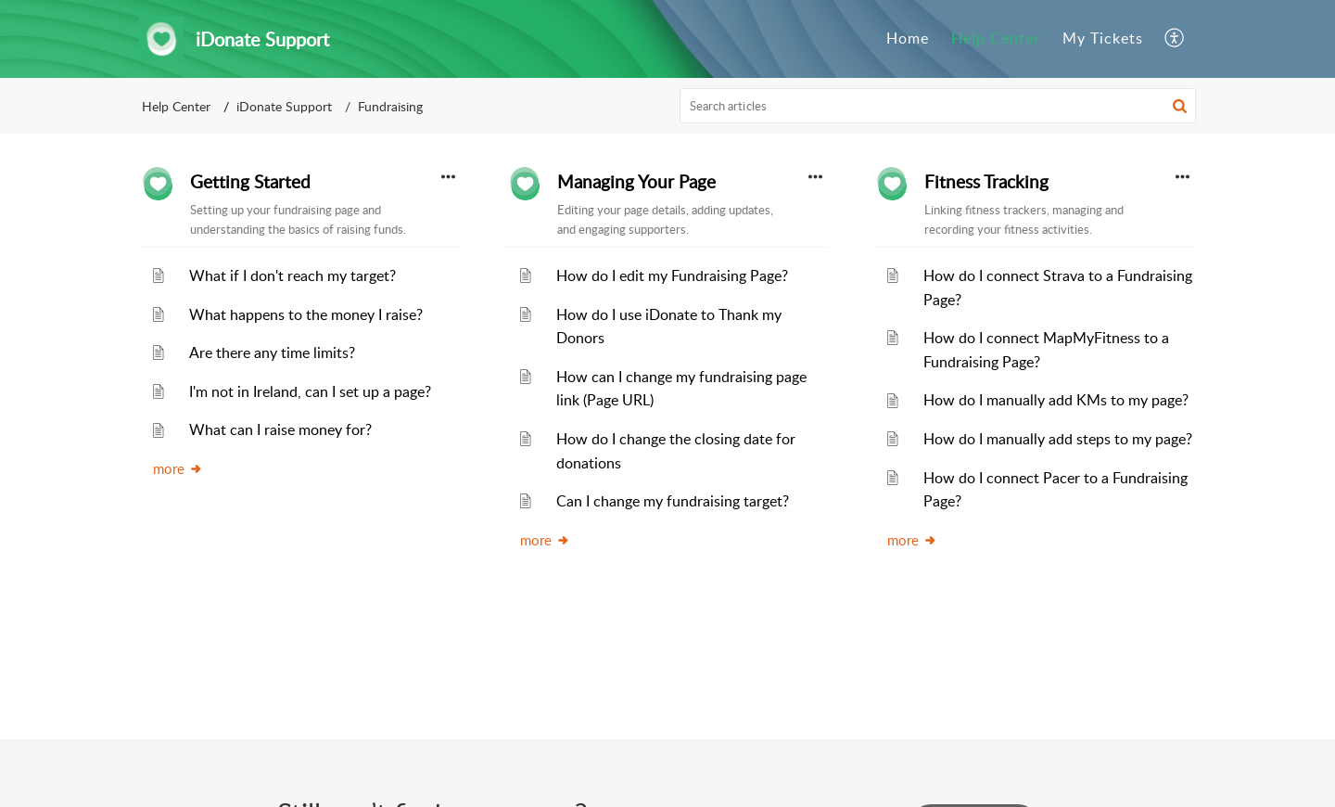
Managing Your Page (636, 182)
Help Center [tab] (995, 38)
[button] (1175, 39)
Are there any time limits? (272, 352)
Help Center (176, 106)
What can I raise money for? (280, 429)
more (178, 468)
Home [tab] (907, 38)
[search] (938, 105)
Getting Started (250, 182)
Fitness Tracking (986, 182)
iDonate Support (284, 106)
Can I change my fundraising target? (672, 501)
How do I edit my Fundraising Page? (672, 275)
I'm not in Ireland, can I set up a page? (310, 391)
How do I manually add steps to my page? (1057, 439)
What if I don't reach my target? (292, 275)
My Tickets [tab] (1102, 38)
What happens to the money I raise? (306, 314)
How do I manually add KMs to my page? (1056, 400)
